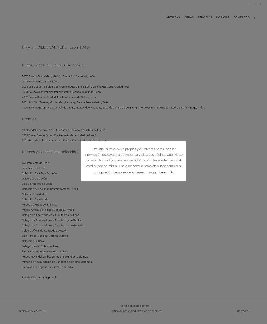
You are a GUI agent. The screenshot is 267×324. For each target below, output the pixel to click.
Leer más (166, 172)
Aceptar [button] (152, 172)
